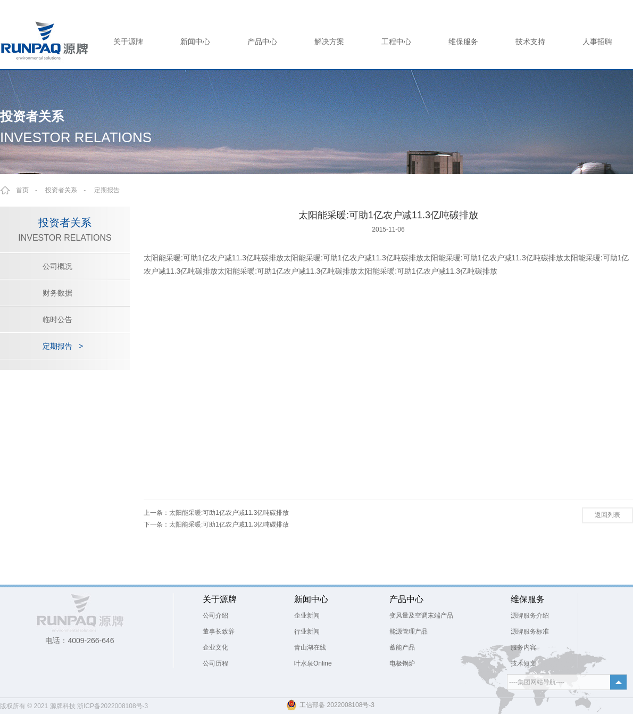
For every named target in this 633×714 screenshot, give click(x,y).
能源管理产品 (408, 631)
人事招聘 (597, 41)
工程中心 (396, 41)
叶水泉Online (313, 663)
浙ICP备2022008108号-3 (112, 706)
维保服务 (463, 41)
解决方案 (329, 41)
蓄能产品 (402, 647)
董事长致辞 (219, 631)
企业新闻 (307, 615)
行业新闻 (307, 631)
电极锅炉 (402, 663)
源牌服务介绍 (530, 615)
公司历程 (215, 663)
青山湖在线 (310, 647)
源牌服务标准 (530, 631)
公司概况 (57, 266)
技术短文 (523, 663)
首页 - (30, 190)
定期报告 (107, 190)
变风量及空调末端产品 (421, 615)
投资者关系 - (68, 190)
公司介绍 (215, 615)
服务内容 (523, 647)
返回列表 (607, 515)
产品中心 (262, 41)
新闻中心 (195, 41)
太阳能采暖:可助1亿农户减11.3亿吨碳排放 (229, 512)
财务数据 (57, 293)
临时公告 (57, 319)
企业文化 (215, 647)
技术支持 (530, 41)
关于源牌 (128, 41)
